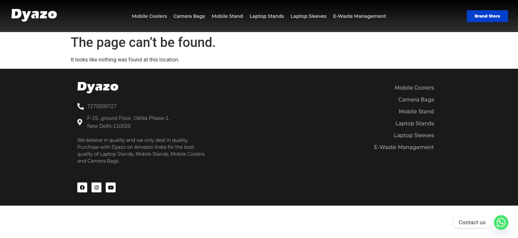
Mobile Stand (227, 16)
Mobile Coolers (149, 16)
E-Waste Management (359, 16)
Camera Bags (189, 16)
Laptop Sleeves (309, 16)
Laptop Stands (267, 16)
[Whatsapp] (501, 222)
